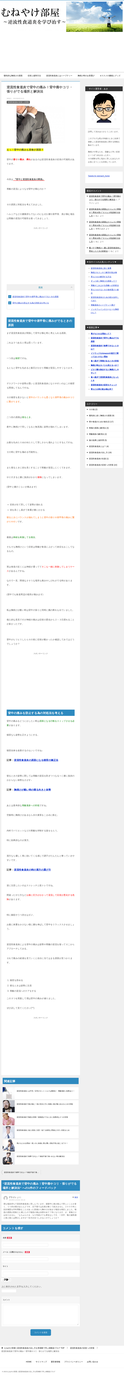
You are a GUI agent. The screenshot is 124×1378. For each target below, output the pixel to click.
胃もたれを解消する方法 (101, 277)
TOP (34, 1348)
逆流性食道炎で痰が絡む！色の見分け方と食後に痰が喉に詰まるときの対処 (45, 1104)
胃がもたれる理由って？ (101, 334)
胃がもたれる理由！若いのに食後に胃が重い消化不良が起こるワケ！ (42, 1143)
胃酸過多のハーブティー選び (103, 305)
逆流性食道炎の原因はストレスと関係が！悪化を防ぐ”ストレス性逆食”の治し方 (105, 212)
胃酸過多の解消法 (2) (98, 434)
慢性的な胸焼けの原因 (13, 76)
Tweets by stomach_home (99, 176)
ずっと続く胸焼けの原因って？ (104, 281)
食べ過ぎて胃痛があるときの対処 (105, 361)
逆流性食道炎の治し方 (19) (100, 452)
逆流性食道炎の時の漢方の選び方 (32, 869)
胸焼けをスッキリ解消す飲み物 (104, 272)
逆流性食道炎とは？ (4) (99, 446)
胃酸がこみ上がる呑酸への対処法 (105, 285)
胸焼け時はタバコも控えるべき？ (105, 365)
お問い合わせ (92, 1362)
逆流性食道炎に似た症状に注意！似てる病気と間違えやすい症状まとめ (43, 1130)
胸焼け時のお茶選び (86, 76)
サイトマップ (41, 1362)
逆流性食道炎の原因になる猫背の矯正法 (36, 760)
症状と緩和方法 (34, 76)
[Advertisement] (62, 53)
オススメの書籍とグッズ (110, 76)
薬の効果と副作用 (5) (98, 440)
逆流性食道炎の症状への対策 (18, 102)
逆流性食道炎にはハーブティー (59, 76)
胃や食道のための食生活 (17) (101, 422)
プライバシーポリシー (73, 1362)
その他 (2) (93, 409)
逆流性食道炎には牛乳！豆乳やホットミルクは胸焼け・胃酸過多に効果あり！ (46, 1091)
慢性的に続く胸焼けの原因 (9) (101, 415)
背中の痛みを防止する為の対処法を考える (30, 303)
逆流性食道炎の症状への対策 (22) (103, 465)
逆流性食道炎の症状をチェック (104, 385)
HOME (29, 1362)
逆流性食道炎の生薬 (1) (99, 459)
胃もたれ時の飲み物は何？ (102, 389)
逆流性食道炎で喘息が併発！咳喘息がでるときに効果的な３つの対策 (42, 1117)
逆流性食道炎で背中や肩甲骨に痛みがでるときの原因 (35, 297)
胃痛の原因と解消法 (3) (99, 428)
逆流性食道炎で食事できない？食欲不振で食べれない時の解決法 (41, 1156)
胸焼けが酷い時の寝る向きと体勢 (32, 789)
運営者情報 (55, 1362)
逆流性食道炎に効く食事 (101, 268)
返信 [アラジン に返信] (76, 1197)
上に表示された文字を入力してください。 (22, 1286)
